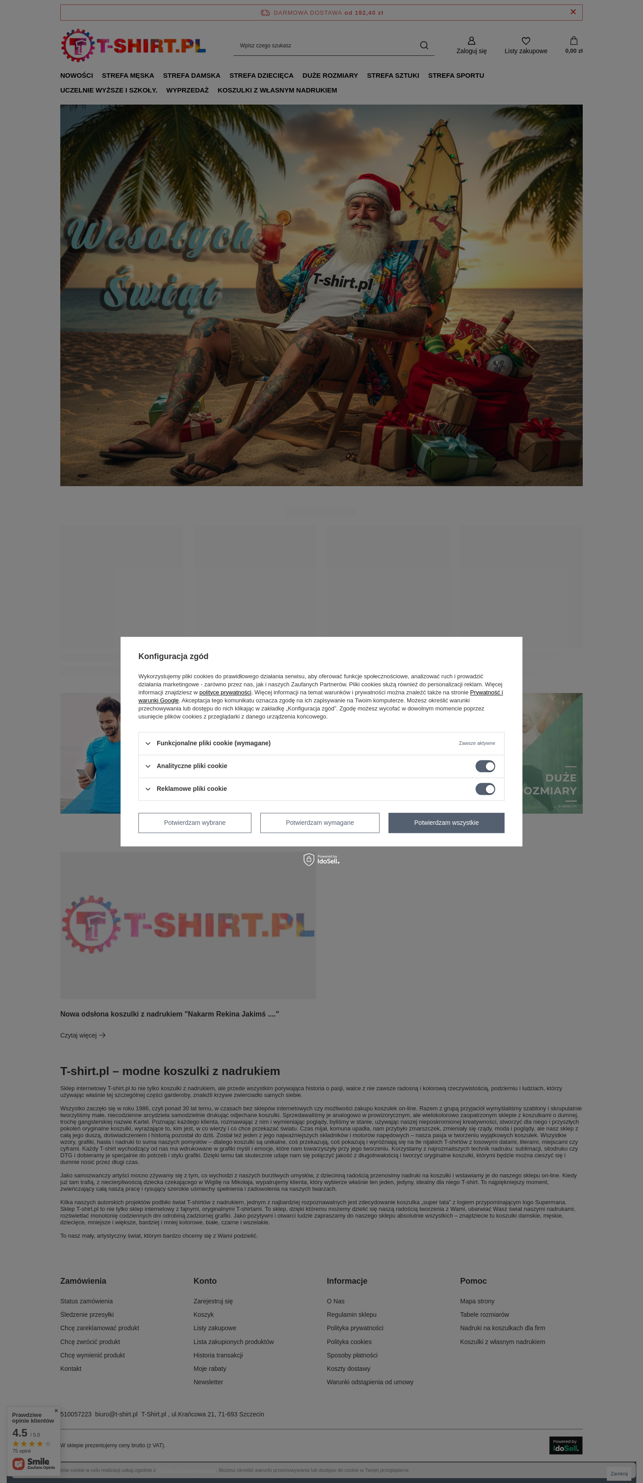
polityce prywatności (225, 692)
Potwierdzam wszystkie (446, 822)
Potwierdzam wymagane (320, 822)
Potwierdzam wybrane (195, 822)
